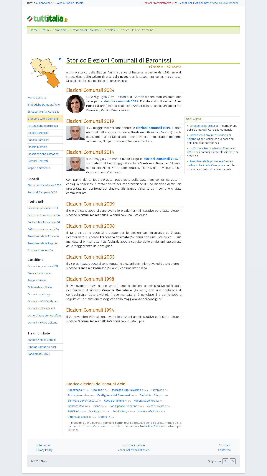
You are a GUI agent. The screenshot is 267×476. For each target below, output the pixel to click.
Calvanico (160, 390)
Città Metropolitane (40, 287)
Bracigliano (99, 411)
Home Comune (37, 97)
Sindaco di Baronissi (202, 125)
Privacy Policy (44, 450)
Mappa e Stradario (39, 168)
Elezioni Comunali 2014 (90, 152)
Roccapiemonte (81, 395)
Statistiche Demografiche (44, 104)
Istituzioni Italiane (133, 445)
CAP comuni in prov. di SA (43, 229)
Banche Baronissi (38, 140)
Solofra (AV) (124, 411)
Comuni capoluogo (39, 294)
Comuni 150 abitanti (41, 308)
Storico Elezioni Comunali (43, 118)
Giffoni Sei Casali (82, 416)
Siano (100, 406)
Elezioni (198, 3)
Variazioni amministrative (133, 450)
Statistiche (211, 3)
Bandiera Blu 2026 (39, 354)
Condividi (174, 67)
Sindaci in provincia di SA (43, 208)
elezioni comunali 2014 (161, 159)
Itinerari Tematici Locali (42, 347)
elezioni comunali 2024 (120, 101)
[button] (225, 461)
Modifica (156, 67)
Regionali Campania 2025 (42, 192)
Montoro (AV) (79, 406)
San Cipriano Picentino (127, 406)
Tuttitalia (32, 3)
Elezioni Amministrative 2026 (160, 3)
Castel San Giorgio (154, 395)
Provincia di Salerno (84, 30)
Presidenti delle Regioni (42, 243)
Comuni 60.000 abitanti (43, 301)
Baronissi (109, 30)
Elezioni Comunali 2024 (90, 90)
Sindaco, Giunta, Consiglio (44, 111)
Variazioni (186, 3)
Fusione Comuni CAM (40, 250)
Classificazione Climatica (43, 154)
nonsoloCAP (46, 3)
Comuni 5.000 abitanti (42, 322)
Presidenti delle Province (43, 236)
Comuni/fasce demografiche (44, 315)
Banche (234, 3)
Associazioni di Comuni (42, 340)
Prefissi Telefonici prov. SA (44, 222)
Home (34, 30)
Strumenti (225, 445)
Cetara (107, 416)
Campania (60, 30)
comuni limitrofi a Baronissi (147, 426)
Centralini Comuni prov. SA (44, 215)
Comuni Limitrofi (38, 161)
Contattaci (224, 450)
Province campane (39, 273)
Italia (45, 30)
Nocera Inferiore (152, 411)
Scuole (223, 3)
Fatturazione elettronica (43, 125)
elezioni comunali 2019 (153, 128)
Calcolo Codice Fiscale (69, 3)
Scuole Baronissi (38, 132)
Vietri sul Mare (159, 406)
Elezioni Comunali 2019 (90, 121)
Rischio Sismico (37, 147)
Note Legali (43, 445)
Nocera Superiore (148, 400)
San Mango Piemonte (84, 400)
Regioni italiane (37, 280)
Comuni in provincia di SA (43, 266)
